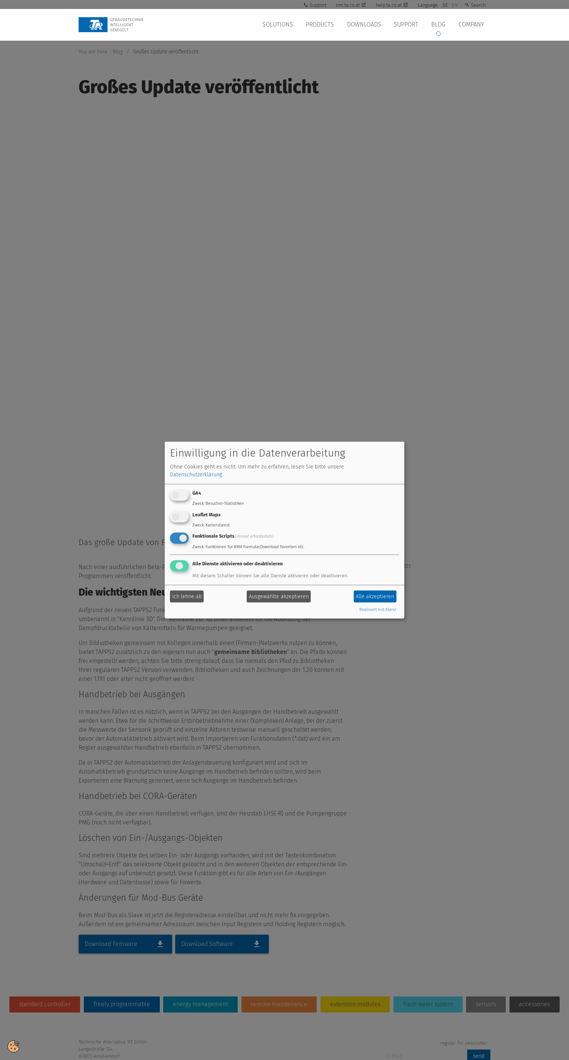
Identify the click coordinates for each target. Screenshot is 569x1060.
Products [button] (324, 24)
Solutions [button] (283, 24)
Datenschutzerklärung (196, 474)
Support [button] (408, 24)
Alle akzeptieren (375, 596)
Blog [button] (440, 24)
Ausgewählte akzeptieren (279, 596)
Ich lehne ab (187, 596)
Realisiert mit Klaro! (377, 610)
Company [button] (471, 24)
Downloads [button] (367, 24)
